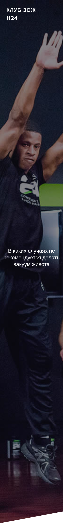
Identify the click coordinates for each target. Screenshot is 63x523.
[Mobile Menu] (56, 14)
